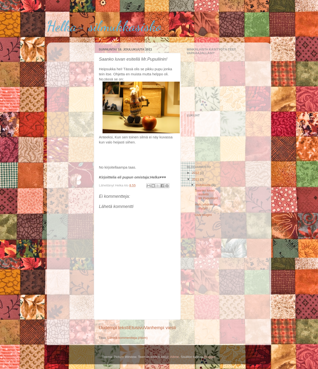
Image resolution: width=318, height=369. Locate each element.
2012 (196, 173)
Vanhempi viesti (160, 327)
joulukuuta (203, 185)
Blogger (209, 357)
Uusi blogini (203, 215)
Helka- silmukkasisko (104, 26)
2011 (196, 179)
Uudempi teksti (114, 327)
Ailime (174, 357)
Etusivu (136, 327)
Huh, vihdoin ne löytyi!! (206, 206)
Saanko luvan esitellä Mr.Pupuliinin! (206, 194)
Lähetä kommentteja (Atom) (127, 338)
